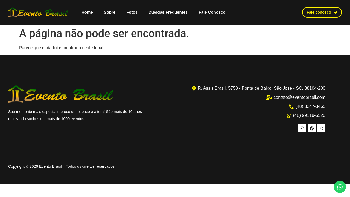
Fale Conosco (212, 12)
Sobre (110, 12)
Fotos (132, 12)
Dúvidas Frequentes (168, 12)
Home (87, 12)
